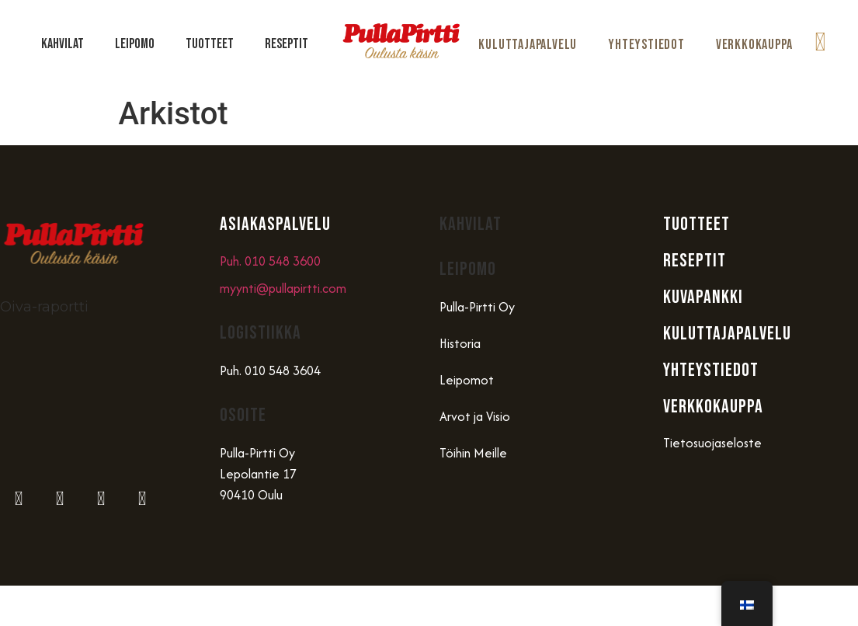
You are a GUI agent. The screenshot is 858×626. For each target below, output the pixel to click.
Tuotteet (210, 44)
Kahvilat (62, 44)
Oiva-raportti (44, 306)
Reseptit (286, 44)
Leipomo (135, 44)
